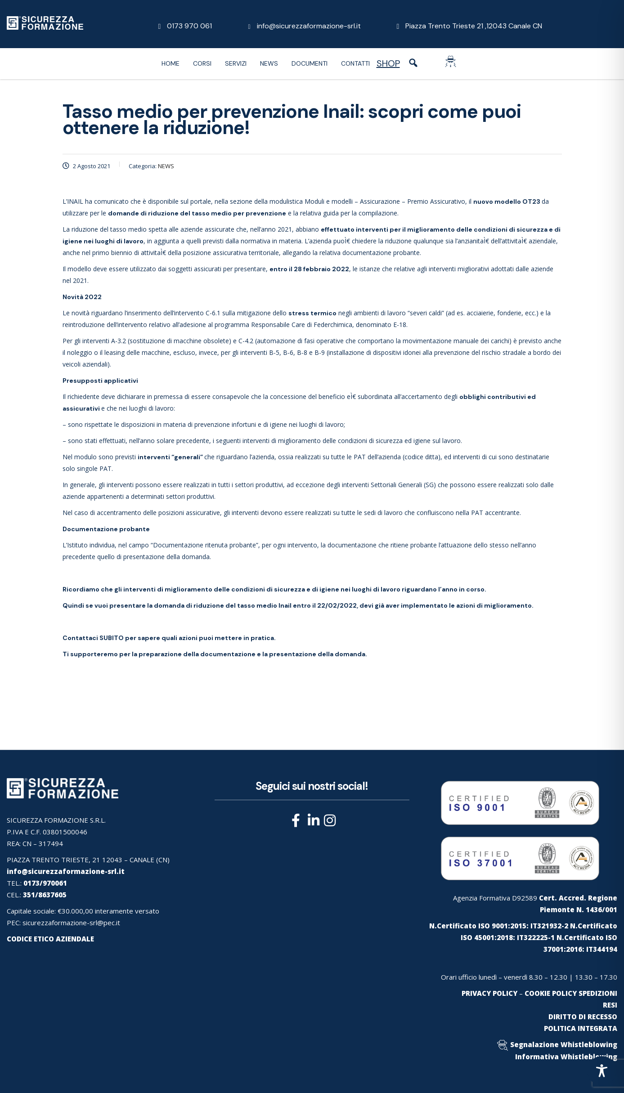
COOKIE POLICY (551, 993)
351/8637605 (45, 894)
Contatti (355, 63)
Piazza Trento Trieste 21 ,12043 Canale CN (473, 26)
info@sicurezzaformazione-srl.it (309, 26)
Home (171, 63)
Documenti (310, 63)
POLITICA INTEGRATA (580, 1028)
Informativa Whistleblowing (566, 1056)
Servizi (236, 63)
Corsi (202, 63)
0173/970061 (45, 882)
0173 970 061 (189, 26)
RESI (610, 1004)
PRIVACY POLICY (489, 993)
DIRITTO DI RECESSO (582, 1016)
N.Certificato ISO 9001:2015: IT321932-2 (498, 925)
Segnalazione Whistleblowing (563, 1044)
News (269, 63)
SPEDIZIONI (598, 993)
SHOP (388, 63)
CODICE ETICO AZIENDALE (50, 938)
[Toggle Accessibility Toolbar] (601, 1070)
